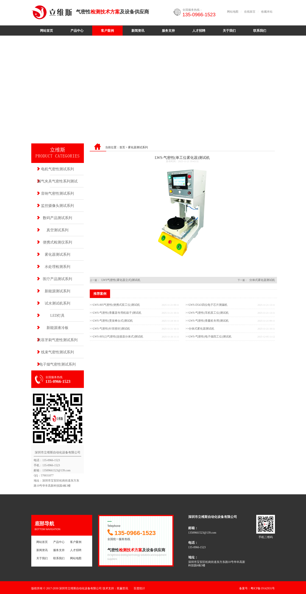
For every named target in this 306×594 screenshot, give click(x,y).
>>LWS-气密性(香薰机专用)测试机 (207, 320)
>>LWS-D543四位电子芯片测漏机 (206, 304)
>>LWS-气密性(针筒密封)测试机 (110, 328)
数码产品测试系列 (57, 218)
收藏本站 (266, 11)
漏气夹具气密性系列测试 (57, 181)
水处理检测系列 (57, 267)
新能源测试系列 (57, 291)
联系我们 (259, 30)
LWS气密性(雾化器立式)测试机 (121, 280)
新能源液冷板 (57, 328)
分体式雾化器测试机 (262, 280)
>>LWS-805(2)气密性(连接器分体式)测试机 (116, 336)
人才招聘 (198, 30)
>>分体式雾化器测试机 (200, 328)
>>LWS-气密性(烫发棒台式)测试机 (111, 320)
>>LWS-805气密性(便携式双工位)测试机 (115, 304)
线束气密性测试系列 (57, 352)
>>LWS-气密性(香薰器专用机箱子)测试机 (115, 312)
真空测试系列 (57, 230)
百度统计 (139, 588)
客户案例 (107, 30)
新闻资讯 (137, 30)
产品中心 (76, 30)
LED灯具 (57, 315)
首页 (122, 147)
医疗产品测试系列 (57, 279)
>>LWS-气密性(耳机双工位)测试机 (207, 312)
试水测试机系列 (57, 303)
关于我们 (229, 30)
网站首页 (46, 30)
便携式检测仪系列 (57, 242)
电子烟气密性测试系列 (57, 364)
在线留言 (249, 11)
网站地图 (232, 11)
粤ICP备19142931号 (263, 588)
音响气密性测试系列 (57, 193)
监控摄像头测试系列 (57, 206)
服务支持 (168, 30)
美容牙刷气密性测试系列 (57, 340)
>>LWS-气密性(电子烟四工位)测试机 (208, 336)
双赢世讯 (122, 588)
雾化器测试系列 (57, 254)
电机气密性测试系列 (57, 169)
